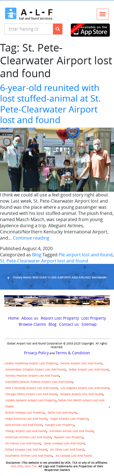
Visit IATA (17, 466)
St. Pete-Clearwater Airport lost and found (44, 261)
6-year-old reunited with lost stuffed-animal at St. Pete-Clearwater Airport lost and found (50, 103)
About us (29, 318)
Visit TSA (31, 466)
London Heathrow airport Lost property (30, 363)
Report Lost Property (60, 318)
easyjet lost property (59, 425)
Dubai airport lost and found (88, 369)
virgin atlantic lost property (69, 419)
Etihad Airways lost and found (26, 449)
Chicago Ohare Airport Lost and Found (31, 394)
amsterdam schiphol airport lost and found (35, 369)
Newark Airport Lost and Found (81, 394)
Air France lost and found (22, 443)
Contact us (69, 324)
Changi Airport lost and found (25, 431)
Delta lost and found (62, 412)
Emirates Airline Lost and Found (71, 431)
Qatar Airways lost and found (64, 443)
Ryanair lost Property (68, 437)
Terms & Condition (72, 352)
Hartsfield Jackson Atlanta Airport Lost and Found (38, 382)
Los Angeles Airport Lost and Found (85, 388)
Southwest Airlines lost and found (28, 456)
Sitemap (89, 324)
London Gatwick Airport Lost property (30, 400)
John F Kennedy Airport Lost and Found (31, 388)
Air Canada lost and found (73, 456)
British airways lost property (24, 412)
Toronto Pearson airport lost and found (32, 375)
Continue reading (31, 238)
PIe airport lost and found (86, 255)
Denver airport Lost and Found (81, 363)
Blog (36, 255)
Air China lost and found (67, 449)
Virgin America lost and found (26, 419)
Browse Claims (32, 324)
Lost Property (93, 318)
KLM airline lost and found (23, 425)
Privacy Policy (36, 352)
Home (13, 318)
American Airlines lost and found (28, 437)
